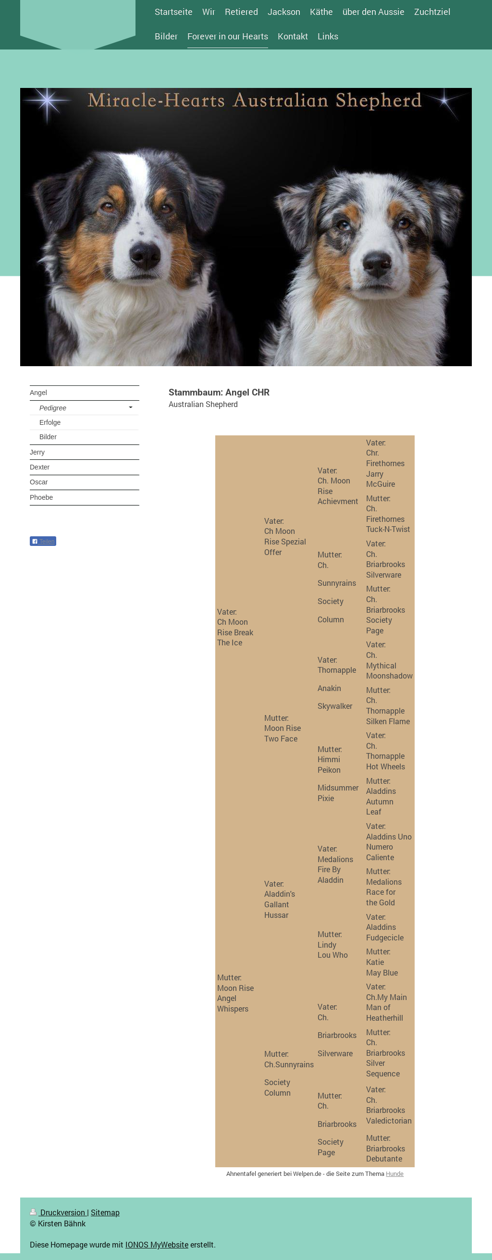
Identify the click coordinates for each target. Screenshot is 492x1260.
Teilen (43, 541)
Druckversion (58, 1212)
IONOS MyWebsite (156, 1244)
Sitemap (105, 1212)
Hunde (395, 1173)
